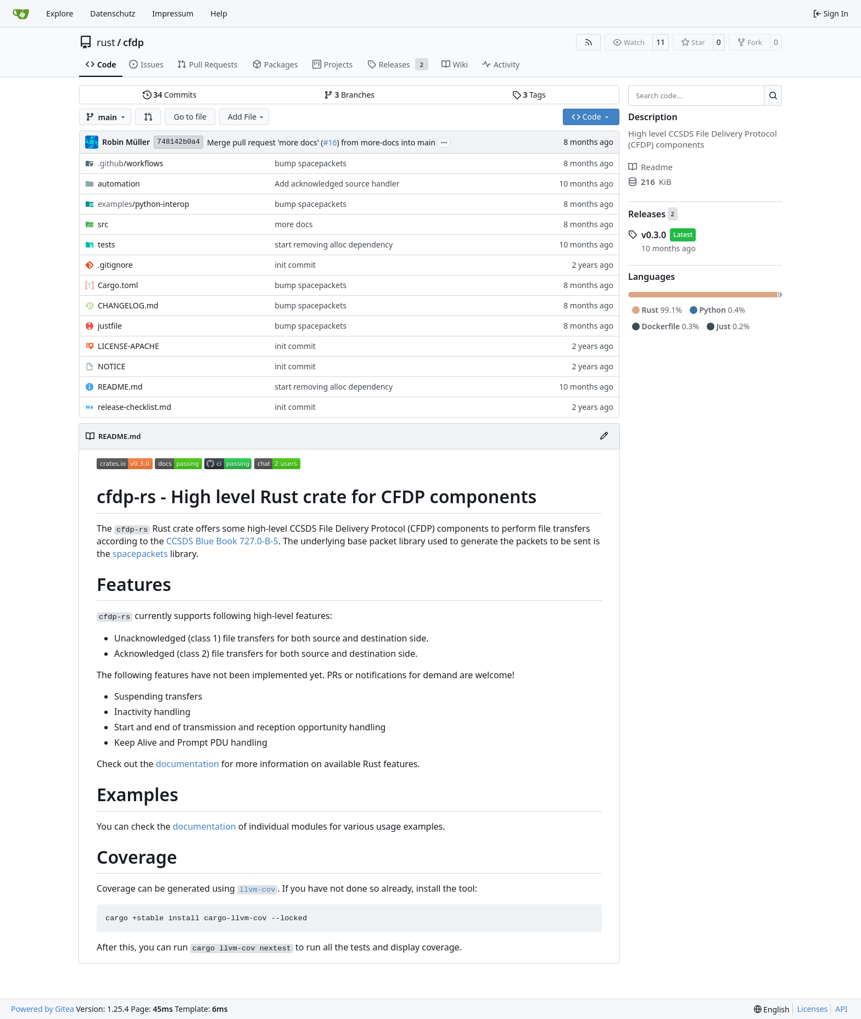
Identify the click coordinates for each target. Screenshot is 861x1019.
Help (218, 13)
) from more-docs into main (386, 142)
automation (119, 183)
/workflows (130, 163)
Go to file (190, 116)
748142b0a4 (178, 142)
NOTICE (111, 366)
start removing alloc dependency (334, 244)
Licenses (812, 1009)
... (444, 141)
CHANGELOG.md (128, 305)
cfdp (133, 42)
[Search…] (773, 95)
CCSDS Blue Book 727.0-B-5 (222, 541)
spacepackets (140, 554)
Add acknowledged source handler (337, 183)
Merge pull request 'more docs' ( (265, 142)
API (841, 1009)
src (103, 224)
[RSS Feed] (588, 42)
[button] (148, 117)
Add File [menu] (246, 116)
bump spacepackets (310, 163)
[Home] (20, 14)
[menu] (772, 1009)
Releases (647, 214)
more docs (293, 224)
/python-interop (143, 204)
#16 (330, 142)
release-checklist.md (134, 407)
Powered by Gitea (42, 1009)
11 (660, 42)
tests (106, 244)
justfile (110, 325)
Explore (59, 13)
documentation (187, 764)
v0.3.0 (653, 234)
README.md (120, 386)
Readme (650, 166)
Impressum (172, 13)
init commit (295, 265)
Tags (529, 94)
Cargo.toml (118, 285)
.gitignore (115, 265)
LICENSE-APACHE (128, 346)
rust (106, 42)
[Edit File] (604, 436)
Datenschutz (112, 13)
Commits (170, 94)
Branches (349, 94)
